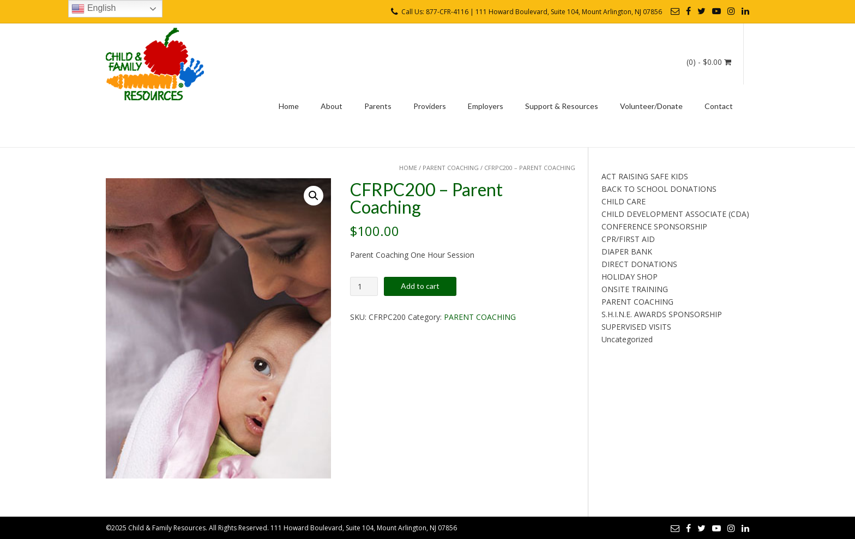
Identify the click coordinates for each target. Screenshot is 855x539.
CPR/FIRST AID (628, 239)
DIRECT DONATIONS (639, 264)
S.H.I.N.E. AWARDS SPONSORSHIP (661, 314)
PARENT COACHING (451, 167)
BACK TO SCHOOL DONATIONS (658, 189)
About (331, 106)
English (93, 8)
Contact (719, 106)
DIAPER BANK (626, 251)
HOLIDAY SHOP (629, 276)
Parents (378, 106)
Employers (485, 106)
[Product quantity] (364, 286)
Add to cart (420, 285)
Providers (429, 106)
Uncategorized (627, 339)
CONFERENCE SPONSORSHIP (654, 226)
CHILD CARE (623, 201)
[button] (313, 195)
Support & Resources (561, 106)
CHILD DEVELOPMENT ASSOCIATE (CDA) (675, 214)
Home (289, 106)
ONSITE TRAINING (634, 289)
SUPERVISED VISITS (636, 327)
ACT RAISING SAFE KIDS (644, 176)
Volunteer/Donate (651, 106)
